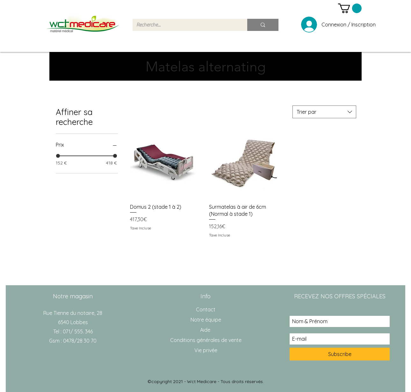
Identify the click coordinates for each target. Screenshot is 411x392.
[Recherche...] (185, 25)
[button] (350, 8)
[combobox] (324, 111)
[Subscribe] (340, 354)
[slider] (58, 156)
